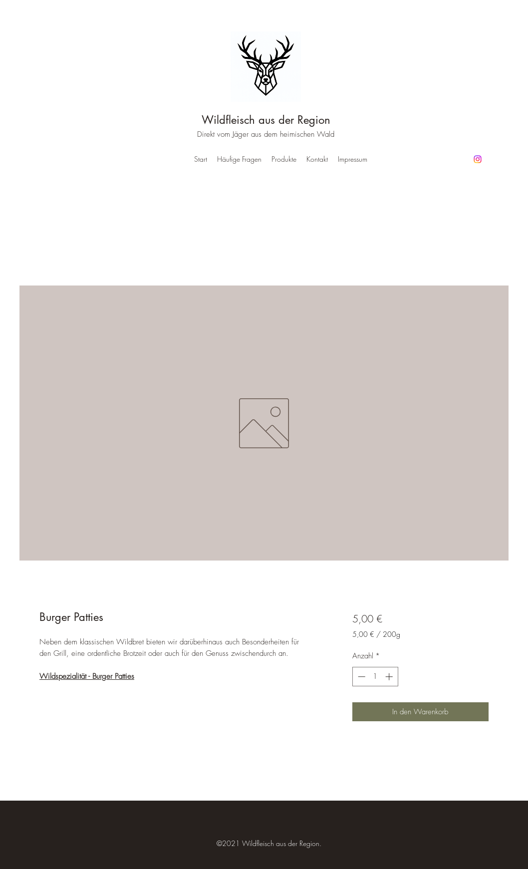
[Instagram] (478, 159)
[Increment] (390, 676)
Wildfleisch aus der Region (266, 120)
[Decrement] (360, 676)
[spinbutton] (375, 676)
